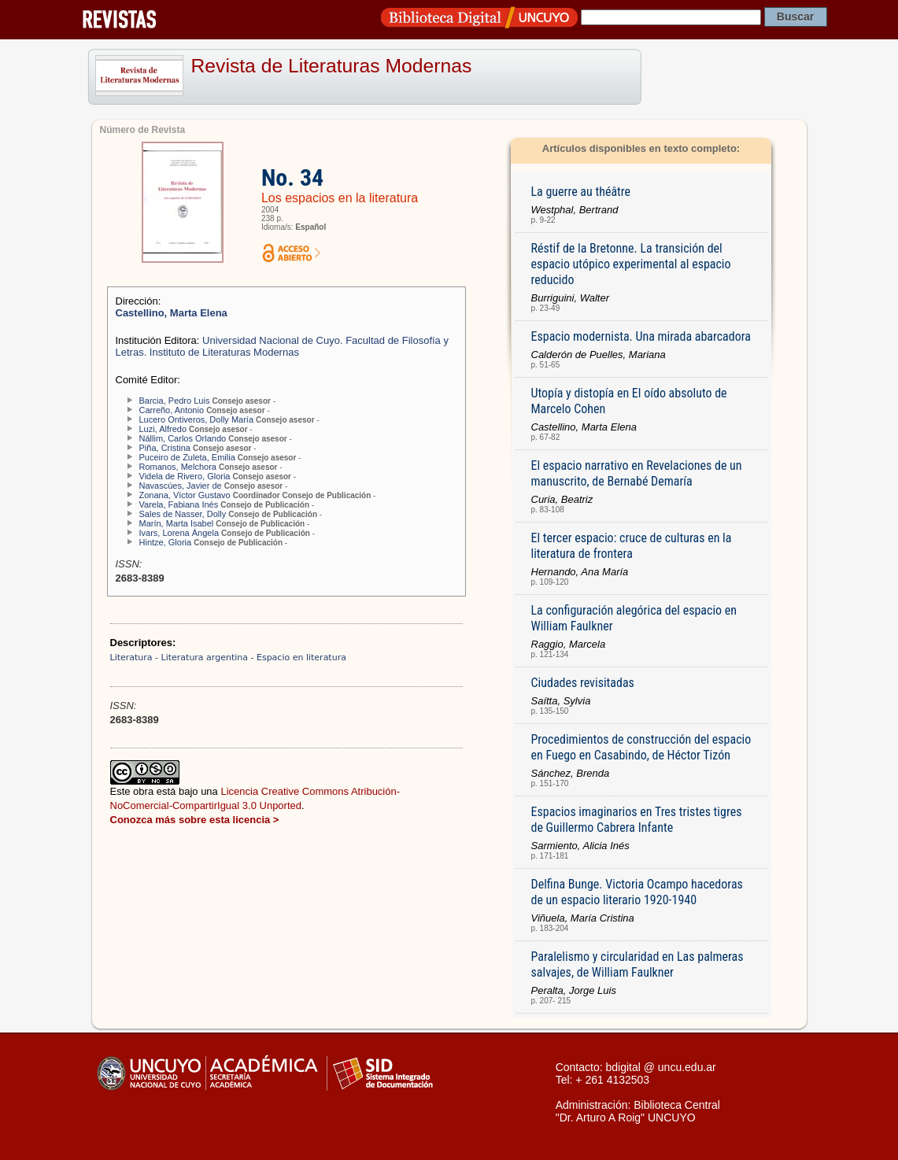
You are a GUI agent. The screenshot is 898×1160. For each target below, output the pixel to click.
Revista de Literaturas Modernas (331, 65)
